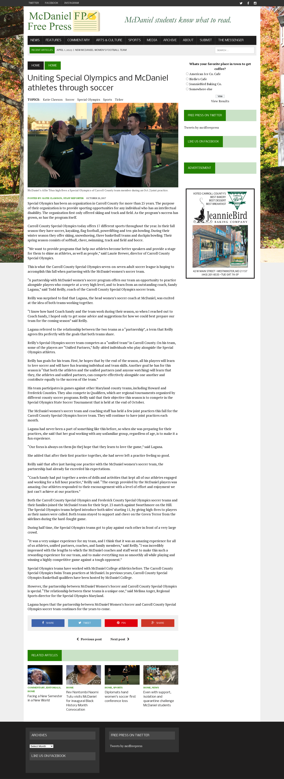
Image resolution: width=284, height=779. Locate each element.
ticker (117, 100)
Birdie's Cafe (198, 79)
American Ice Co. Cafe (205, 74)
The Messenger (229, 41)
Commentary (76, 41)
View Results (221, 101)
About (186, 41)
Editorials (51, 685)
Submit (204, 41)
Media (150, 41)
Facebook (51, 3)
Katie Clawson (51, 100)
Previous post (88, 636)
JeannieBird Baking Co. (206, 84)
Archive (168, 41)
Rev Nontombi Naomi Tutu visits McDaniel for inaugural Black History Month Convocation (82, 696)
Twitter (34, 3)
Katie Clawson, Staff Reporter (61, 199)
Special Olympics (86, 100)
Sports (132, 41)
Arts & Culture (107, 41)
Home (29, 688)
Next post (119, 636)
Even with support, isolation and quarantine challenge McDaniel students (158, 696)
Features (51, 41)
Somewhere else (201, 89)
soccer (68, 100)
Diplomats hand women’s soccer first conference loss (119, 694)
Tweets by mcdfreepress (202, 128)
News (33, 41)
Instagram (71, 3)
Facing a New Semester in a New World (43, 696)
